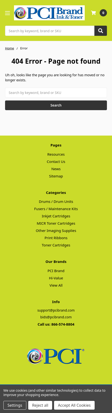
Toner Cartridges (56, 245)
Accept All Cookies (74, 405)
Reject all (40, 405)
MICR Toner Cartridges (56, 223)
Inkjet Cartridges (56, 216)
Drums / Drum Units (56, 201)
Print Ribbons (56, 237)
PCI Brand (56, 270)
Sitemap (56, 176)
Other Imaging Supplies (56, 230)
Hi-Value (56, 277)
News (56, 168)
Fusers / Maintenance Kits (56, 208)
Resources (56, 154)
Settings (14, 405)
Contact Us (56, 161)
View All (56, 285)
